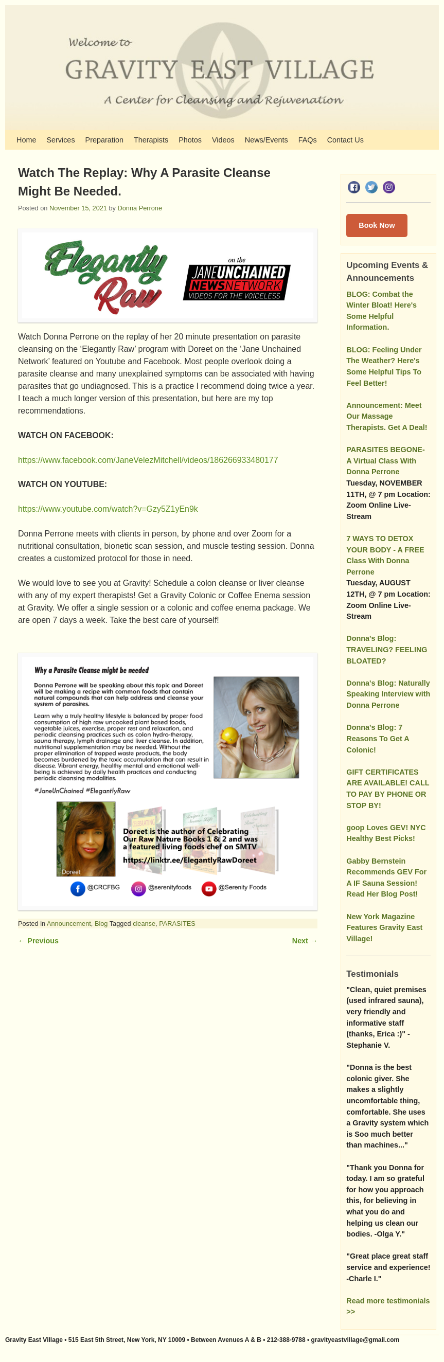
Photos (190, 140)
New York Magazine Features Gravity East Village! (384, 927)
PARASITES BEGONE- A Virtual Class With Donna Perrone (385, 460)
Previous (38, 941)
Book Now (377, 225)
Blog (101, 923)
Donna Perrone (140, 208)
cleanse (144, 923)
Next (304, 941)
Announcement (69, 923)
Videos (223, 140)
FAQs (307, 140)
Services (60, 140)
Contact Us (345, 140)
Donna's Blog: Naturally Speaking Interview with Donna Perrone (388, 694)
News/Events (266, 140)
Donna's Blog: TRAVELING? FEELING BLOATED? (386, 649)
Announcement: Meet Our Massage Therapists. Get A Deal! (386, 416)
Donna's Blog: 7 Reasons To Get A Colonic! (377, 738)
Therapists (151, 140)
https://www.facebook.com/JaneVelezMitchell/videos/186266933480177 (148, 460)
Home (26, 140)
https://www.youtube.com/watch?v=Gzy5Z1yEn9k (108, 509)
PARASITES (177, 923)
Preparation (104, 140)
